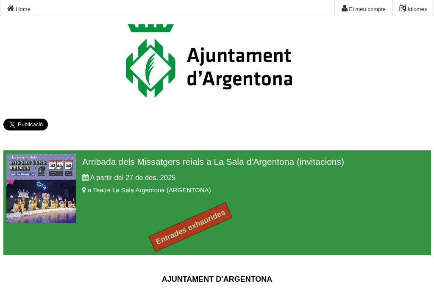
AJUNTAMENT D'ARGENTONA (217, 279)
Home (19, 8)
